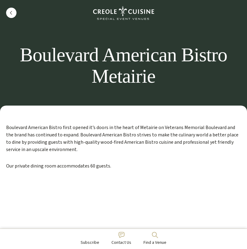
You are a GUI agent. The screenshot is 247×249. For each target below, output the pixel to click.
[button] (11, 13)
